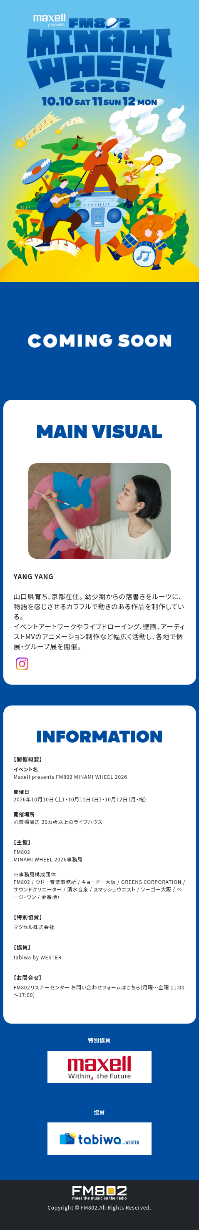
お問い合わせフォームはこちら (106, 987)
